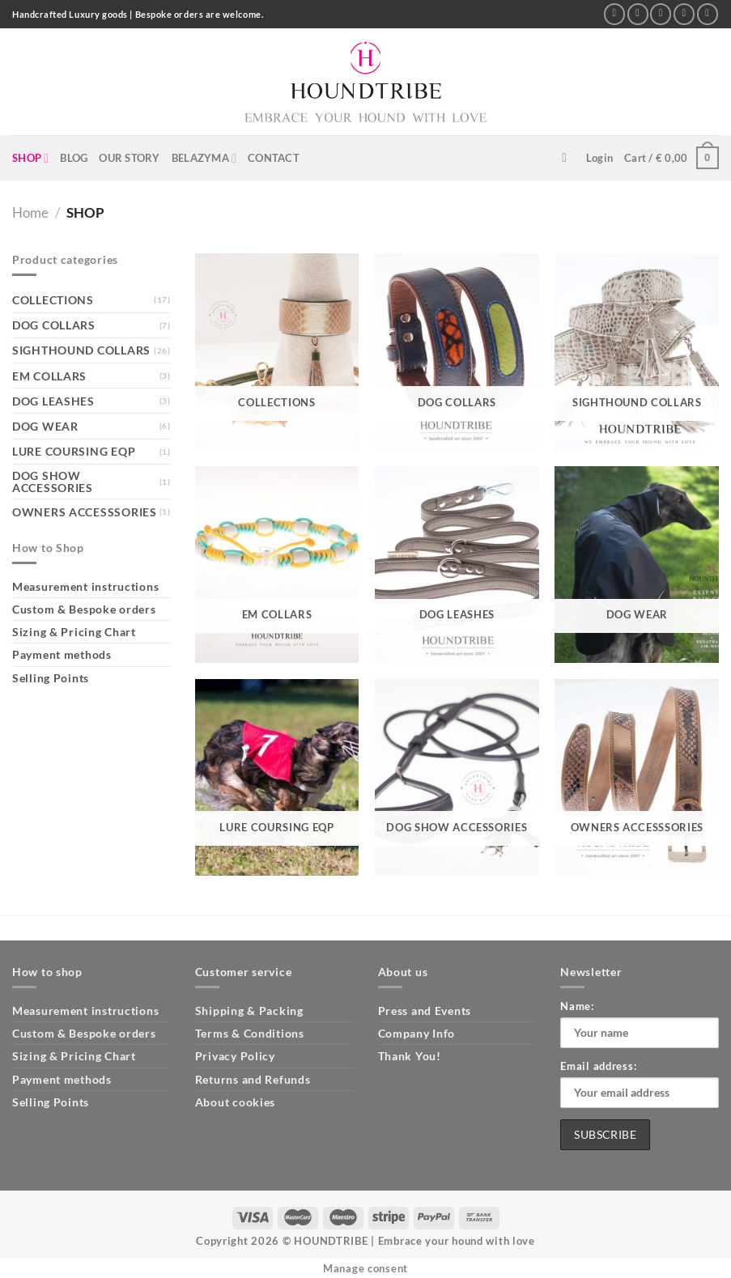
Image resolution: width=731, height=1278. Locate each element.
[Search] (568, 158)
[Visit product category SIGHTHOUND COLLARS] (637, 351)
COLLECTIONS (53, 300)
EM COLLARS (49, 376)
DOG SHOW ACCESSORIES (52, 482)
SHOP (30, 158)
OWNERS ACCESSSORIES (84, 512)
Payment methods (62, 654)
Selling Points (50, 678)
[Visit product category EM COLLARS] (277, 564)
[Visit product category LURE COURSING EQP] (277, 777)
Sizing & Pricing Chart (74, 632)
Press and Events (425, 1010)
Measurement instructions (85, 586)
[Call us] (684, 14)
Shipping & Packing (249, 1010)
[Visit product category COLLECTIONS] (277, 351)
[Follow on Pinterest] (707, 14)
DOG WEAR (45, 426)
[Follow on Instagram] (637, 14)
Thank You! (409, 1056)
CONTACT (274, 157)
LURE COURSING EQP (73, 451)
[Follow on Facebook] (614, 14)
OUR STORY (129, 157)
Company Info (417, 1033)
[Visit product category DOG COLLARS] (457, 351)
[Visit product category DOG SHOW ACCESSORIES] (457, 777)
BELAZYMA (204, 158)
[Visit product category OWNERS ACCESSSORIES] (637, 777)
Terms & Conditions (249, 1033)
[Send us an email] (660, 14)
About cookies (235, 1102)
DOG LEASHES (53, 401)
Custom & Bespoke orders (84, 609)
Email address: (598, 1065)
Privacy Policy (235, 1056)
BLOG (73, 157)
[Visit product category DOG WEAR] (637, 564)
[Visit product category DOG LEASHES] (457, 564)
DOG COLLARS (54, 325)
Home (30, 213)
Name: (577, 1006)
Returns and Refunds (253, 1079)
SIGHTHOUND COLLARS (81, 350)
